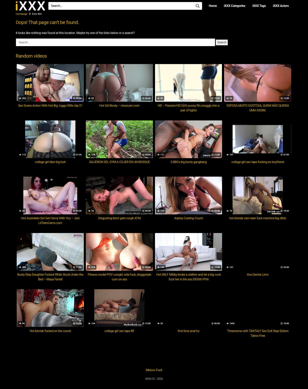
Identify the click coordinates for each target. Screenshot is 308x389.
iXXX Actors (281, 6)
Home (213, 6)
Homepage (21, 13)
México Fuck (154, 370)
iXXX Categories (234, 6)
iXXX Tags (259, 6)
